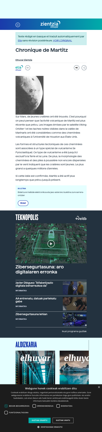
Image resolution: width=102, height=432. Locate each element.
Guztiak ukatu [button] (63, 420)
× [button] (99, 387)
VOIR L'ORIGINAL (62, 40)
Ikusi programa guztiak (74, 331)
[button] (18, 24)
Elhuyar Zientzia (24, 60)
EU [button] (28, 68)
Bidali (23, 203)
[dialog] (51, 408)
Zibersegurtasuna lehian (31, 314)
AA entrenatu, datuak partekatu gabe (36, 300)
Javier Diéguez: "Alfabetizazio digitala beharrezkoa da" (34, 284)
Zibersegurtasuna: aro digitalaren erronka (40, 269)
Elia (20, 40)
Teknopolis (27, 217)
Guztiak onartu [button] (39, 420)
